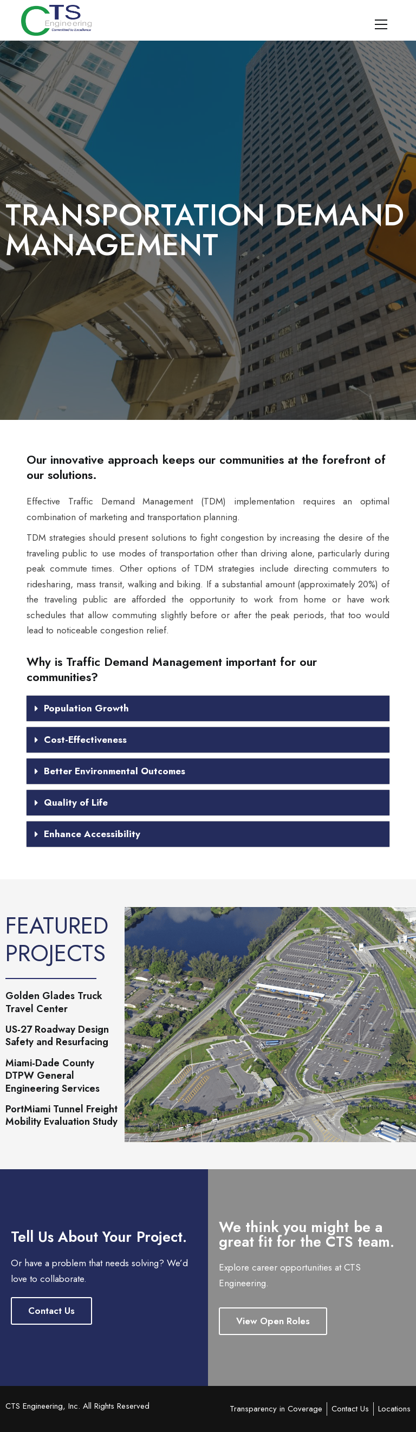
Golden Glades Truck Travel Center (53, 1002)
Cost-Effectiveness (85, 739)
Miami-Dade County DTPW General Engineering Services (52, 1076)
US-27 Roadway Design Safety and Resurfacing (57, 1036)
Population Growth (86, 708)
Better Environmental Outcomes (114, 770)
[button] (208, 708)
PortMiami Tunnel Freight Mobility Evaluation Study (61, 1116)
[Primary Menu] (381, 22)
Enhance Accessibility (92, 833)
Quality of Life (76, 802)
